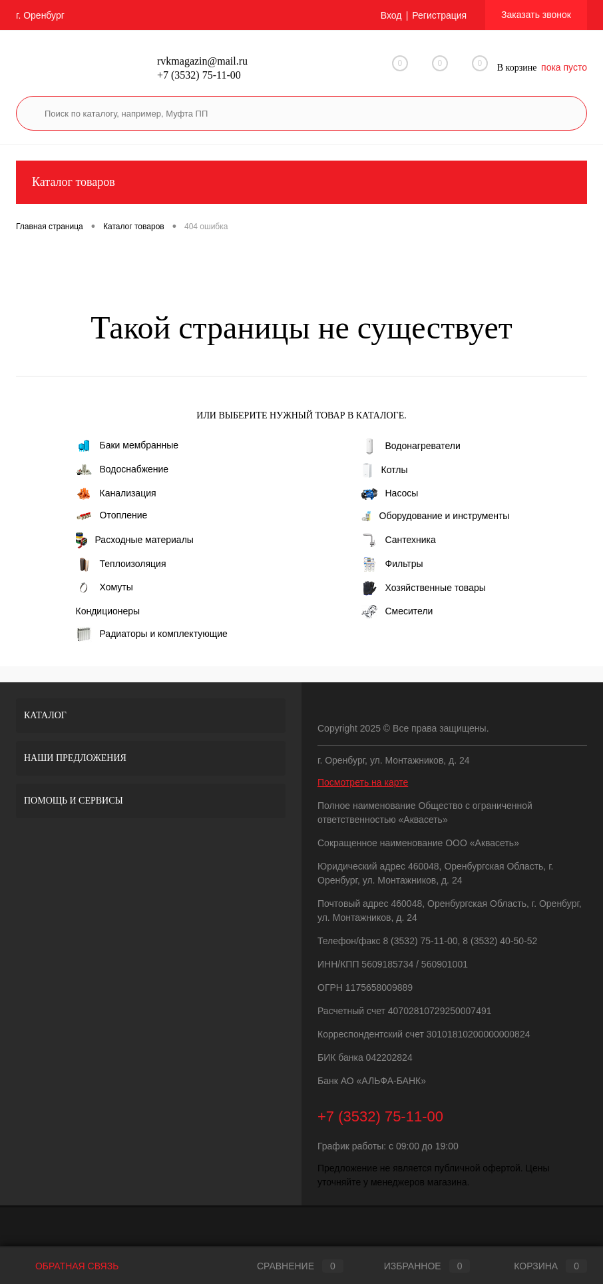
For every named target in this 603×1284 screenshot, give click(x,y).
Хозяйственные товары (423, 588)
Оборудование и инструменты (435, 516)
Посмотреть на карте (362, 782)
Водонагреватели (411, 446)
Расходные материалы (135, 540)
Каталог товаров (301, 182)
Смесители (397, 611)
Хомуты (104, 587)
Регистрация (439, 15)
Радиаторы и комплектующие (152, 634)
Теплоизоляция (121, 564)
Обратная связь (67, 1266)
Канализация (116, 494)
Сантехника (398, 540)
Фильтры (392, 564)
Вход (391, 15)
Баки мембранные (127, 446)
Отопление (112, 515)
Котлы (384, 470)
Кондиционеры (108, 611)
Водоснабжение (122, 470)
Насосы (390, 494)
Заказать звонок (536, 14)
